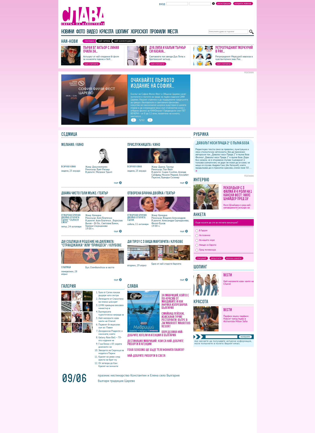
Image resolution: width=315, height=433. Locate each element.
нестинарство (120, 375)
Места (172, 31)
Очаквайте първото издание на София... (152, 83)
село (162, 375)
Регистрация (223, 3)
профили (157, 31)
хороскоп (139, 31)
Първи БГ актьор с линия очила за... (101, 49)
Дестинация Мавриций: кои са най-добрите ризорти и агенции (155, 342)
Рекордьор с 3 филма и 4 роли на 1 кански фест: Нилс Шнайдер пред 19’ (237, 193)
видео (92, 31)
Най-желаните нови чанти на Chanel (108, 320)
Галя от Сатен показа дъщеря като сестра (109, 294)
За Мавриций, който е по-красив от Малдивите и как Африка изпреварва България (175, 301)
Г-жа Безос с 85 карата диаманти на (110, 345)
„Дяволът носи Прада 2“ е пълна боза (222, 143)
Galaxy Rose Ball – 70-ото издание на (110, 339)
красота (106, 31)
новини (67, 31)
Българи (103, 381)
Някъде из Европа (205, 244)
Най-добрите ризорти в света (146, 356)
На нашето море (205, 240)
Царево (129, 381)
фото (80, 31)
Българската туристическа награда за (111, 313)
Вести (227, 275)
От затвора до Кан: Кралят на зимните (108, 365)
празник (104, 375)
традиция (117, 381)
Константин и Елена (144, 375)
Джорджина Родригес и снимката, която (110, 332)
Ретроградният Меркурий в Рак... (234, 49)
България (173, 375)
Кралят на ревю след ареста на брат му (109, 358)
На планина (202, 235)
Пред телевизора (205, 249)
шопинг (122, 31)
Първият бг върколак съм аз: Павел (109, 326)
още (116, 182)
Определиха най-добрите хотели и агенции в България (155, 333)
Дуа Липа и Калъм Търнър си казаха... (167, 49)
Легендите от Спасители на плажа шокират (111, 300)
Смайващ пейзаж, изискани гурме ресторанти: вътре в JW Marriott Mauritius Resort (176, 319)
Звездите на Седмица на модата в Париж (111, 352)
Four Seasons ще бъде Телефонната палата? (155, 350)
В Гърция (201, 230)
